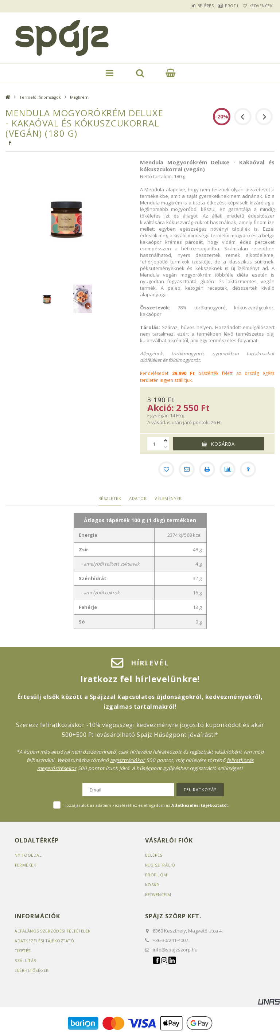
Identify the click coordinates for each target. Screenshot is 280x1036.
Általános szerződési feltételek (53, 931)
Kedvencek (257, 5)
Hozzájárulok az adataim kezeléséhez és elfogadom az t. (146, 805)
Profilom (156, 874)
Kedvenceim (158, 894)
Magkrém (79, 97)
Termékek (25, 865)
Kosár (152, 884)
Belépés (188, 5)
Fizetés (23, 950)
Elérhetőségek (32, 970)
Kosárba (223, 444)
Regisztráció (160, 865)
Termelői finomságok (40, 97)
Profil (222, 5)
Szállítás (25, 960)
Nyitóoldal (28, 855)
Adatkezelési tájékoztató (45, 940)
